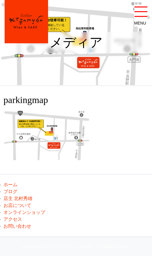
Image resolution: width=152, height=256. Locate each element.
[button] (140, 16)
